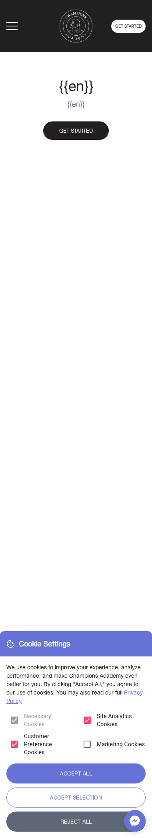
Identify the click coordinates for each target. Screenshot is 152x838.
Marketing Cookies (121, 744)
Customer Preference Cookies (38, 744)
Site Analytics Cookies (114, 720)
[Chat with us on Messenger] (135, 821)
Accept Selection (76, 797)
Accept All (76, 773)
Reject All (76, 821)
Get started (128, 26)
